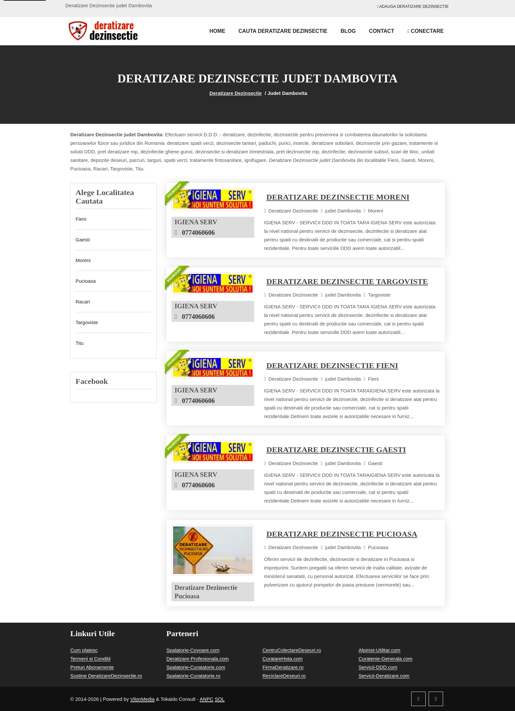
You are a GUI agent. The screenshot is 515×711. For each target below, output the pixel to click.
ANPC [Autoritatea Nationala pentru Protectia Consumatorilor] (206, 699)
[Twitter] (436, 699)
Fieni (81, 219)
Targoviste (87, 322)
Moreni (83, 260)
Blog (348, 31)
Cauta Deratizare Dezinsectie (282, 31)
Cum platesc (84, 650)
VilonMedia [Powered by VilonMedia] (142, 699)
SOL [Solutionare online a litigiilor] (220, 699)
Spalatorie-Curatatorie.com (196, 667)
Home (217, 31)
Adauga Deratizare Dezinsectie (413, 6)
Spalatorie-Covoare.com (193, 650)
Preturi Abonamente (92, 667)
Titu (79, 343)
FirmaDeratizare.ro (282, 667)
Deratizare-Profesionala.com (198, 658)
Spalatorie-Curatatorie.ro (193, 675)
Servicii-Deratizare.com (384, 675)
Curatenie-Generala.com (386, 658)
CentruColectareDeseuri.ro (291, 650)
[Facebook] (418, 699)
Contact (381, 31)
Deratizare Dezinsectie (236, 93)
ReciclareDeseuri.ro (284, 675)
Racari (83, 301)
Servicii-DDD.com (378, 667)
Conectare (426, 31)
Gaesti (83, 239)
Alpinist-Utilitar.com (380, 650)
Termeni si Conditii (90, 658)
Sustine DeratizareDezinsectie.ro (106, 675)
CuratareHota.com (282, 658)
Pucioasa (86, 281)
